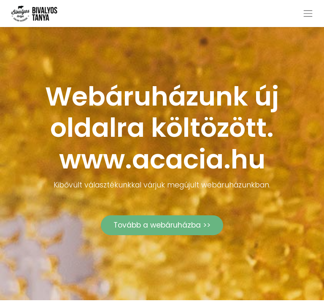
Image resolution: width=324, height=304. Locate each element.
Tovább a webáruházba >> (162, 225)
